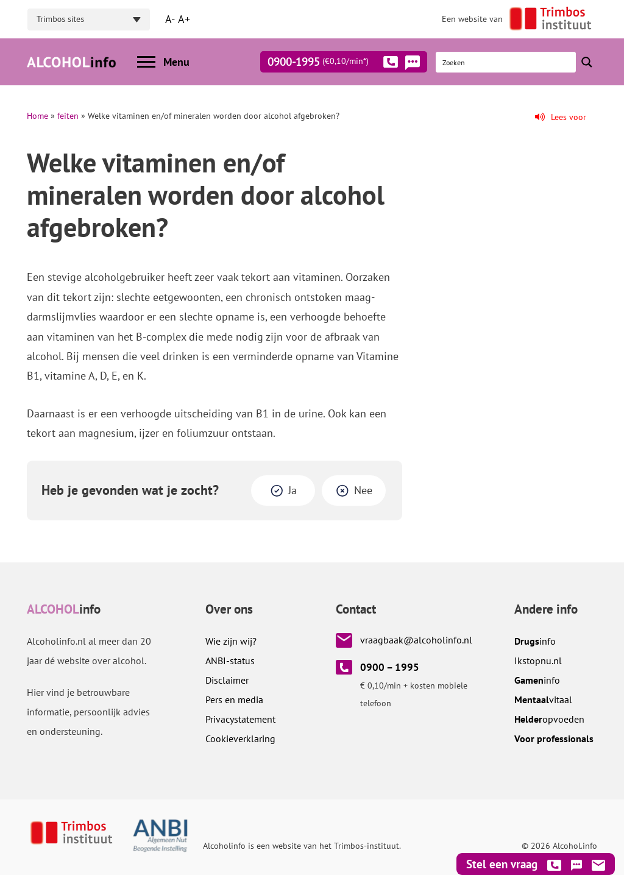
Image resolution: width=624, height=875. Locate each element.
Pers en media (234, 699)
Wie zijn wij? (231, 641)
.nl (538, 660)
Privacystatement (240, 719)
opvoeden (549, 719)
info (535, 641)
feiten (68, 115)
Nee (363, 490)
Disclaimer (227, 680)
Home (37, 115)
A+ (184, 19)
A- (170, 19)
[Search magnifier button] (586, 62)
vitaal (543, 699)
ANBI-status (230, 660)
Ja (292, 490)
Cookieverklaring (240, 738)
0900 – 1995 (389, 667)
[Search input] (506, 62)
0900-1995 (333, 64)
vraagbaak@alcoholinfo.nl (416, 640)
